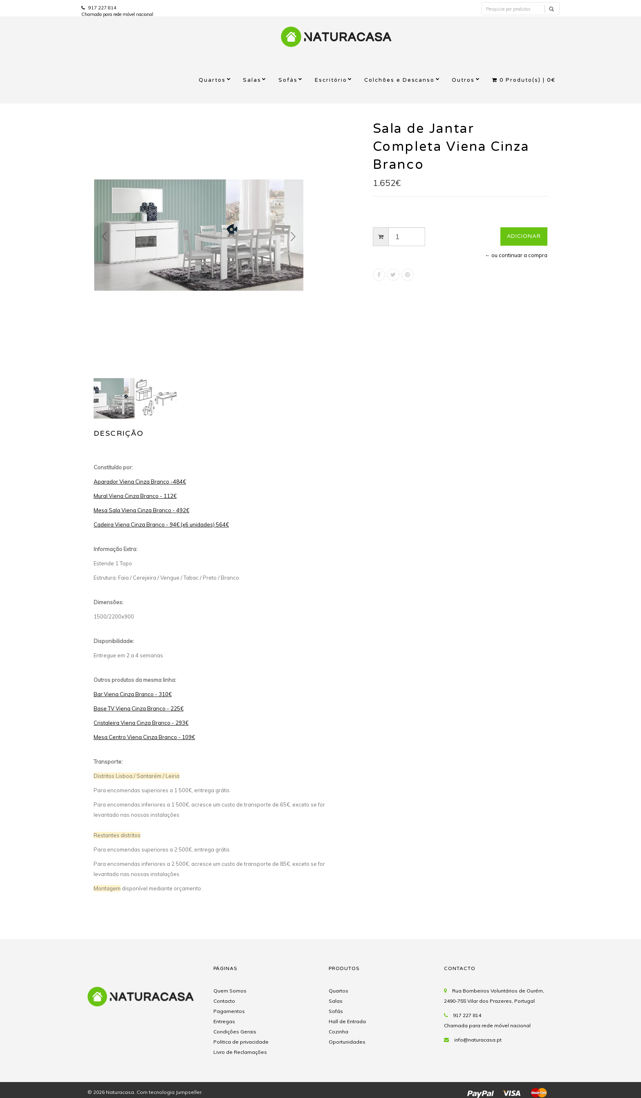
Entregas (224, 1021)
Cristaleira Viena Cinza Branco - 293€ (141, 722)
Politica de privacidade (241, 1042)
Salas (252, 80)
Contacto (224, 1001)
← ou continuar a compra (516, 255)
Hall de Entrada (347, 1021)
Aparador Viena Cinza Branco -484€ (140, 481)
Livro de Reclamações (240, 1052)
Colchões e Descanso (399, 80)
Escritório (331, 80)
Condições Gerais (234, 1032)
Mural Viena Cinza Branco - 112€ (135, 496)
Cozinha (338, 1032)
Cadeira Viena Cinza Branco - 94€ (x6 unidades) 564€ (161, 524)
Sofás (288, 80)
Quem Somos (230, 991)
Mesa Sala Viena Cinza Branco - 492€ (141, 510)
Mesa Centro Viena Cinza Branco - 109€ (144, 737)
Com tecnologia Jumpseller (169, 1092)
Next (293, 236)
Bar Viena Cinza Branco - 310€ (133, 694)
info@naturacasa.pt (478, 1040)
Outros (463, 80)
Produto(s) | (524, 80)
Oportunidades (347, 1042)
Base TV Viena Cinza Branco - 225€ (139, 708)
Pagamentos (229, 1011)
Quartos (212, 80)
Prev (104, 236)
